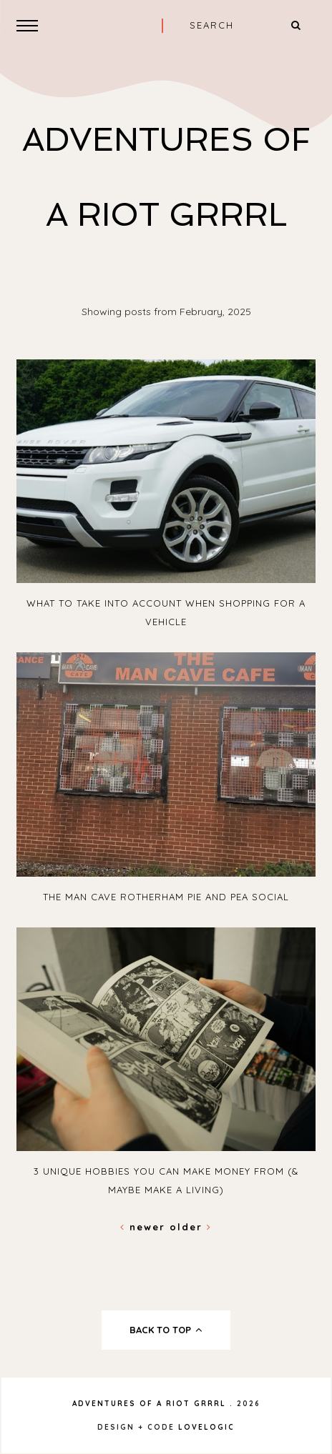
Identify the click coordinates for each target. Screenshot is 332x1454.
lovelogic (206, 1427)
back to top (166, 1329)
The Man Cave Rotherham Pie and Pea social (166, 896)
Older (191, 1227)
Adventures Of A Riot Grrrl (149, 1403)
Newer (145, 1227)
